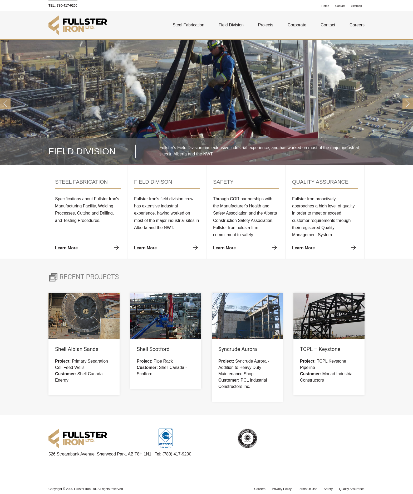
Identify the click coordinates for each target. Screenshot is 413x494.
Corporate (297, 25)
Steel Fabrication (188, 25)
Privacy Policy (282, 489)
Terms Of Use (308, 489)
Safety (328, 489)
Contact (340, 5)
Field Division (231, 25)
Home (325, 5)
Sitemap (356, 5)
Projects (265, 25)
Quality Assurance (352, 489)
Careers (357, 25)
